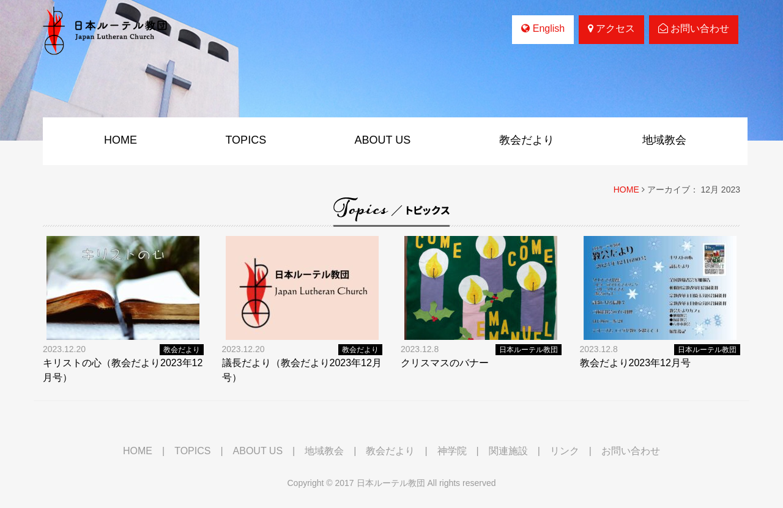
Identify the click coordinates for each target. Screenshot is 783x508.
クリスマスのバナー (445, 363)
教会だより (526, 140)
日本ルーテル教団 (528, 349)
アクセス (611, 28)
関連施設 (508, 451)
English (543, 28)
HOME (120, 140)
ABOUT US (383, 140)
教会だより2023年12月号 (635, 363)
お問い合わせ (693, 28)
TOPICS (245, 140)
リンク (564, 451)
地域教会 (664, 140)
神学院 (452, 451)
